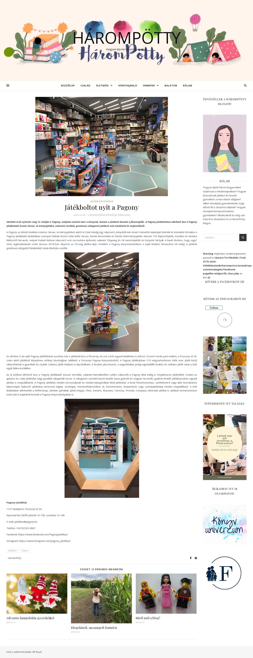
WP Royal (36, 651)
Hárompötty (126, 37)
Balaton (171, 85)
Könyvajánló (127, 85)
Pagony (25, 550)
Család (86, 85)
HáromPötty (14, 558)
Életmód (102, 85)
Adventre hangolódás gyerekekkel (30, 618)
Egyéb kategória (101, 201)
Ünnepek (149, 85)
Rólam (187, 85)
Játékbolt (13, 550)
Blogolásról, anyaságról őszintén (94, 628)
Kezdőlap (68, 85)
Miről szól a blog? (148, 618)
